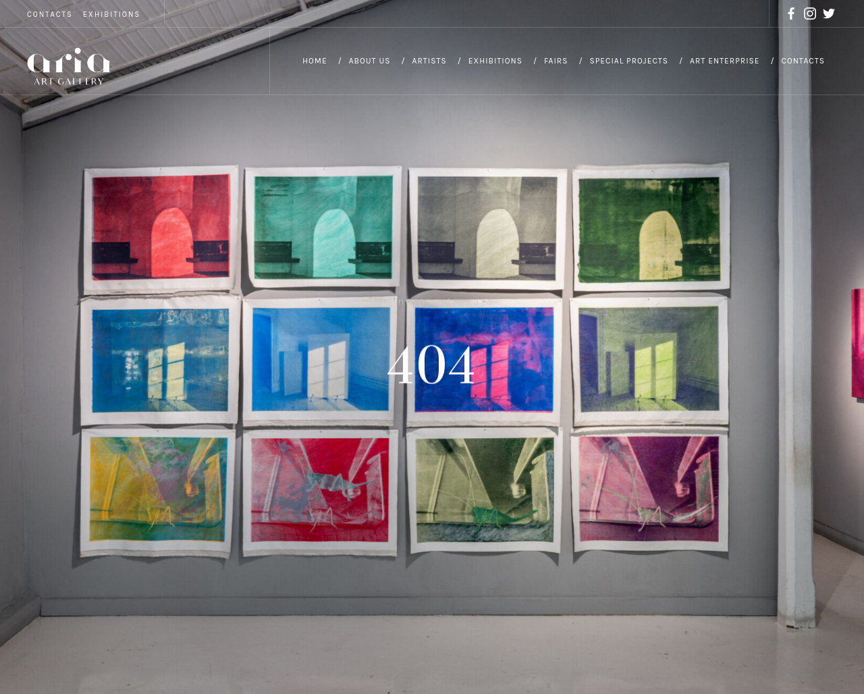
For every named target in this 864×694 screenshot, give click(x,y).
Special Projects (628, 60)
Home (314, 60)
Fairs (556, 60)
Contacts (803, 60)
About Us (370, 60)
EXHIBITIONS (111, 14)
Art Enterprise (725, 60)
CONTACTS (50, 14)
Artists (429, 60)
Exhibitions (495, 60)
